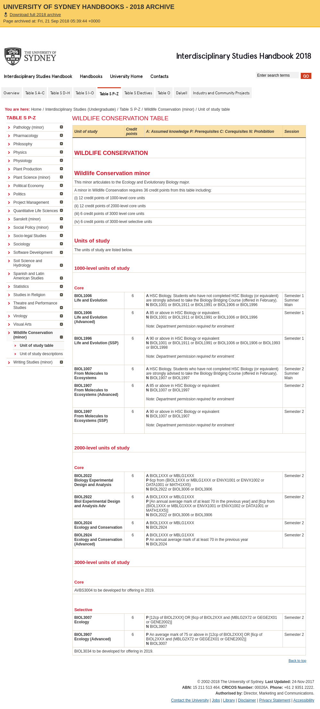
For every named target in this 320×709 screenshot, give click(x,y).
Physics (20, 152)
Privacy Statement (274, 700)
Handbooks (91, 76)
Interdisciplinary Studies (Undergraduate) (80, 109)
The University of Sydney (36, 56)
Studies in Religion (29, 295)
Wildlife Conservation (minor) (169, 109)
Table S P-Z (130, 109)
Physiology (22, 160)
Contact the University (190, 700)
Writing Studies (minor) (33, 362)
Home (36, 109)
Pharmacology (25, 135)
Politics (19, 194)
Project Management (31, 202)
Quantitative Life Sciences (35, 211)
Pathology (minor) (28, 127)
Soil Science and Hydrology (27, 263)
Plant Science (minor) (31, 177)
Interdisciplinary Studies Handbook (38, 76)
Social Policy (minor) (30, 227)
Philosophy (22, 144)
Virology (20, 316)
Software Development (32, 252)
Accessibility (303, 700)
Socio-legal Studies (29, 236)
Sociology (21, 244)
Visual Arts (22, 324)
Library (229, 700)
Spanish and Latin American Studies (28, 275)
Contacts (159, 76)
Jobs (216, 700)
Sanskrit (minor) (27, 219)
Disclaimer (247, 700)
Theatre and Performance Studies (35, 305)
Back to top (297, 660)
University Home (126, 76)
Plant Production (27, 169)
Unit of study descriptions (41, 354)
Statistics (21, 286)
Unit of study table (37, 345)
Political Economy (28, 186)
